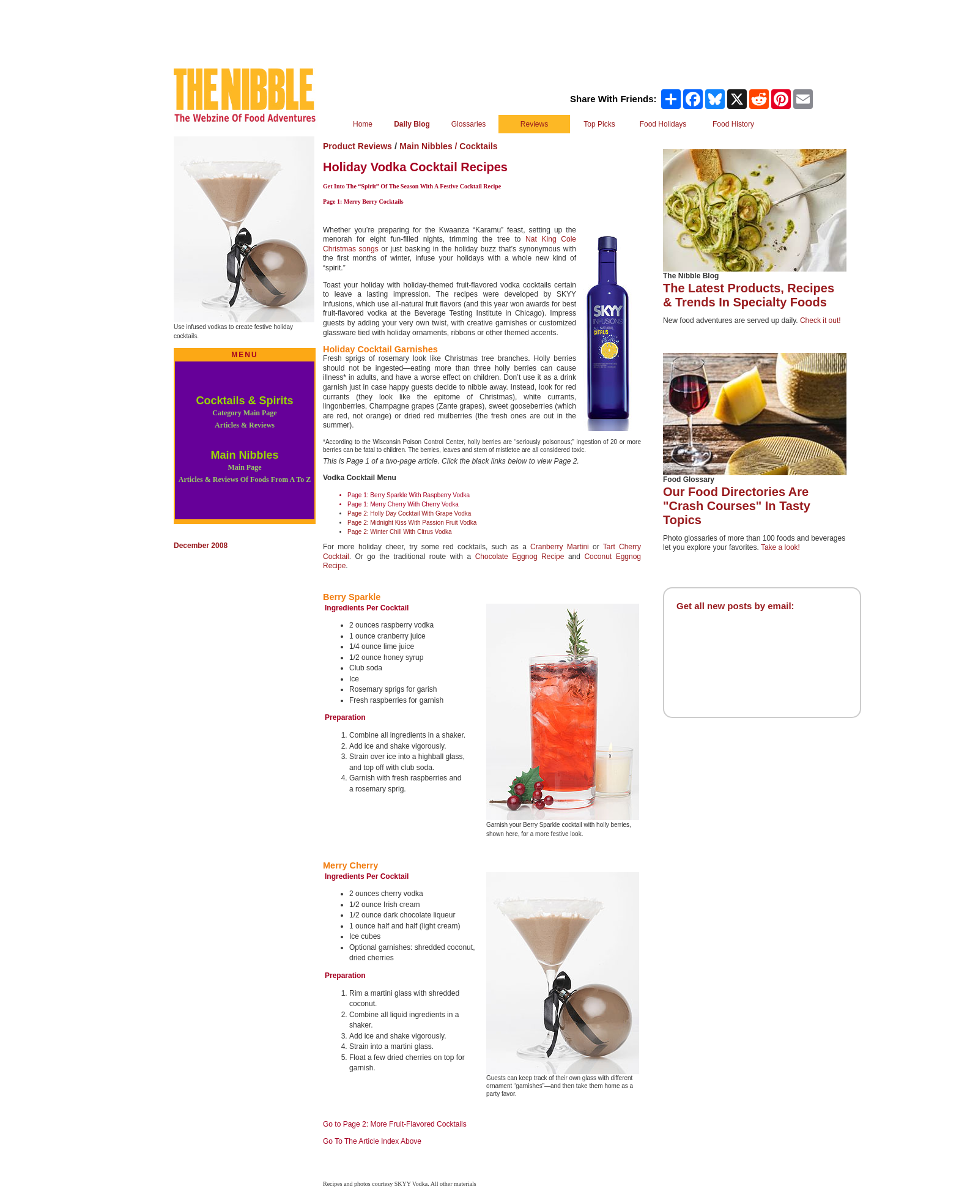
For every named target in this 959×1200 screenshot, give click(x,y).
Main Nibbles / (429, 146)
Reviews (534, 124)
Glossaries (468, 124)
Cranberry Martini (559, 547)
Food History (733, 124)
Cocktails (478, 146)
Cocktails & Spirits (244, 411)
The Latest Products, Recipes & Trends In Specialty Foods (748, 295)
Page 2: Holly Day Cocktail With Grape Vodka (409, 513)
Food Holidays (663, 124)
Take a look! (780, 547)
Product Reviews (357, 146)
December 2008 (201, 545)
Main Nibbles (245, 466)
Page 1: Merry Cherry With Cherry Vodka (403, 504)
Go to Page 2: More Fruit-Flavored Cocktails (395, 1124)
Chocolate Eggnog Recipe (521, 556)
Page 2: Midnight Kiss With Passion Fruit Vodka (411, 522)
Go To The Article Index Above (372, 1141)
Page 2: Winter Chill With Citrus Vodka (399, 531)
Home (362, 124)
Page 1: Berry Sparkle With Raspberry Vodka (408, 495)
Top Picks (599, 124)
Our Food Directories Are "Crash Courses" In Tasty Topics (736, 506)
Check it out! (820, 320)
